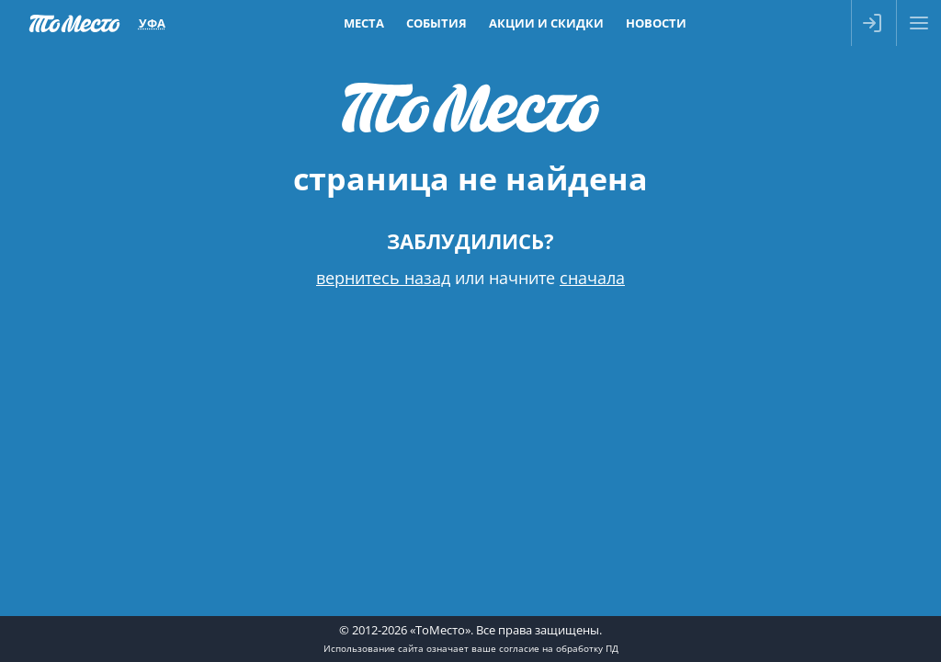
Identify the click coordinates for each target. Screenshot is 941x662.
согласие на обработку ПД (558, 648)
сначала (592, 278)
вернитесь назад (383, 278)
